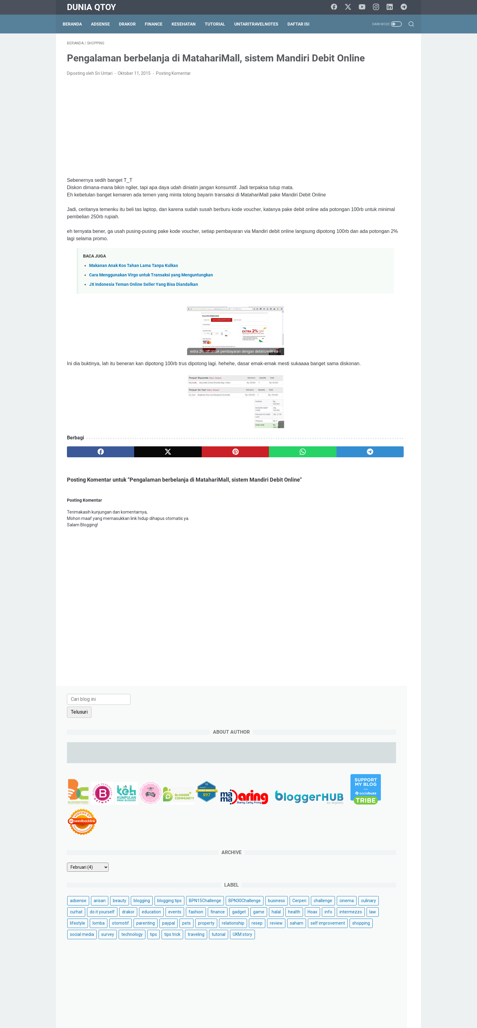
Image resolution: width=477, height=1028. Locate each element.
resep (380, 418)
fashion (349, 373)
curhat (398, 351)
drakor (360, 362)
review (400, 418)
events (328, 373)
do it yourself (334, 362)
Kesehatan (188, 24)
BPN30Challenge (338, 339)
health (363, 384)
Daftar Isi (303, 24)
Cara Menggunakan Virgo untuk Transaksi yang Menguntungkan (151, 300)
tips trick (344, 452)
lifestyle (373, 396)
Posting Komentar (173, 91)
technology (384, 441)
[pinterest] (182, 484)
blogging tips (334, 328)
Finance (158, 24)
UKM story (331, 463)
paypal (378, 407)
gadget (392, 373)
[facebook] (337, 7)
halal (345, 384)
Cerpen (393, 339)
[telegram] (406, 7)
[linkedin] (392, 7)
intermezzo (333, 396)
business (369, 339)
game (327, 384)
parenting (355, 407)
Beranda (76, 24)
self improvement (360, 429)
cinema (355, 351)
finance (371, 373)
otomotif (330, 407)
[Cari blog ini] (350, 50)
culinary (376, 351)
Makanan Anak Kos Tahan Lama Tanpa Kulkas (133, 291)
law (355, 396)
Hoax (381, 384)
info (397, 384)
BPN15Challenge (369, 328)
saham (328, 429)
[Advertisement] (182, 145)
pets (396, 407)
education (383, 362)
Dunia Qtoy (91, 7)
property (330, 418)
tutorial (390, 452)
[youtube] (364, 7)
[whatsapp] (228, 484)
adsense (330, 317)
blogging (393, 317)
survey (359, 441)
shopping (393, 429)
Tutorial (219, 24)
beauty (371, 317)
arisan (351, 317)
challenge (331, 351)
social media (334, 441)
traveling (368, 452)
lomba (394, 396)
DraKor (131, 24)
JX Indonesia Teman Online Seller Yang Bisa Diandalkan (143, 310)
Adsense (104, 24)
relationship (357, 418)
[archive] (339, 284)
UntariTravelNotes (260, 24)
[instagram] (378, 7)
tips (325, 452)
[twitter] (351, 7)
